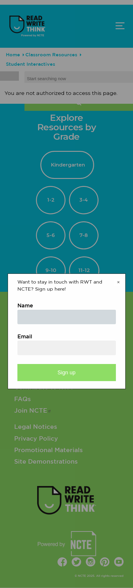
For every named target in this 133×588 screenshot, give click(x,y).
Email (24, 337)
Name (25, 306)
